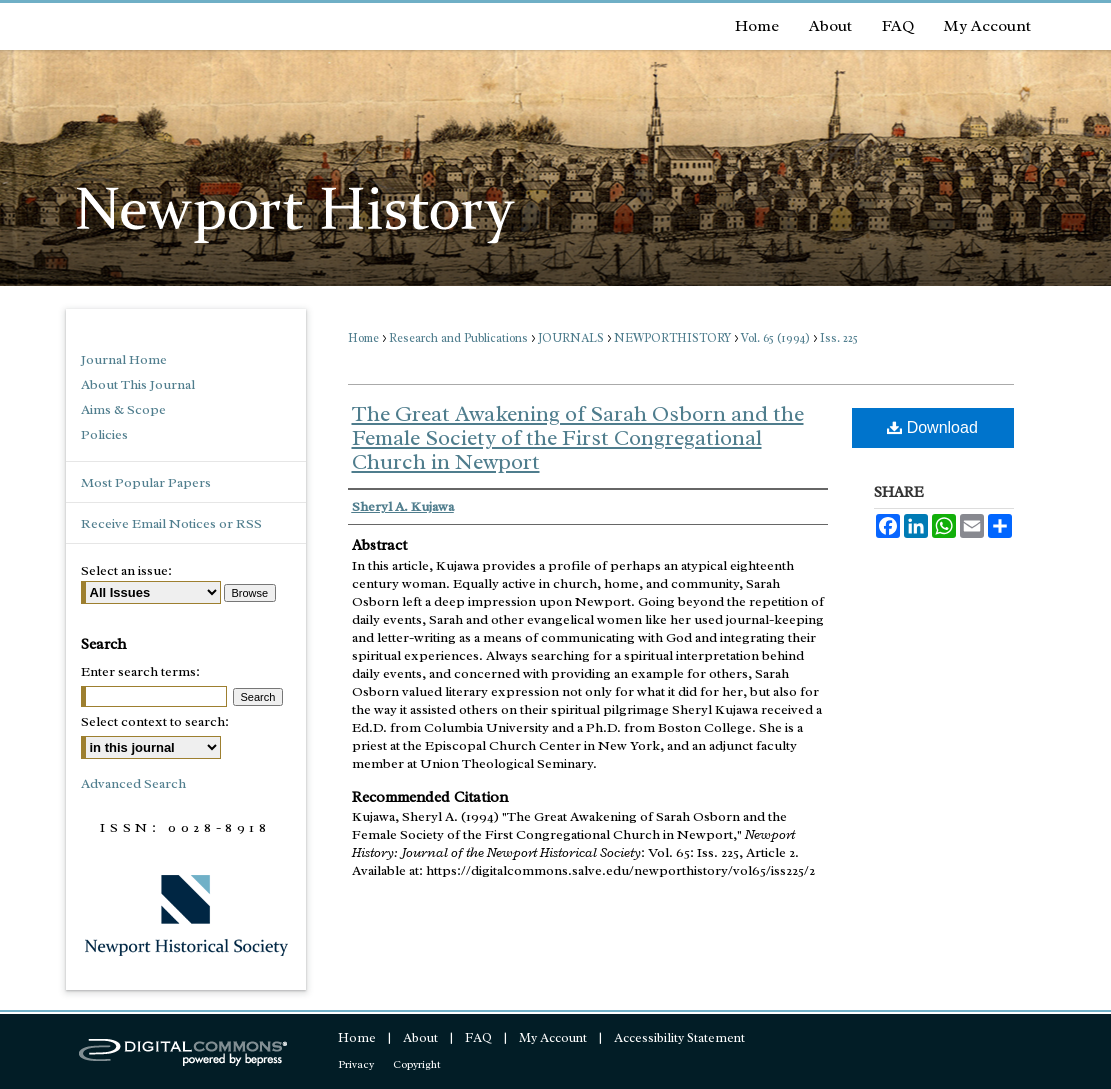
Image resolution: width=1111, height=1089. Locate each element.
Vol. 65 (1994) (775, 338)
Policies (104, 434)
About (420, 1037)
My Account (553, 1037)
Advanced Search (133, 783)
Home (363, 338)
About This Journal (138, 384)
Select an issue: (126, 570)
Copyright (417, 1064)
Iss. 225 (839, 338)
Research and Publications (458, 338)
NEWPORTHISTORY (672, 338)
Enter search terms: (140, 671)
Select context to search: (155, 721)
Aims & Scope (123, 409)
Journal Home (124, 359)
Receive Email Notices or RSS (171, 523)
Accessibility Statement (679, 1037)
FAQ (478, 1037)
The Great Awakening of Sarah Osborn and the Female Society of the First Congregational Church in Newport (578, 438)
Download (932, 427)
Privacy (356, 1064)
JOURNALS (571, 338)
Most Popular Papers (146, 482)
